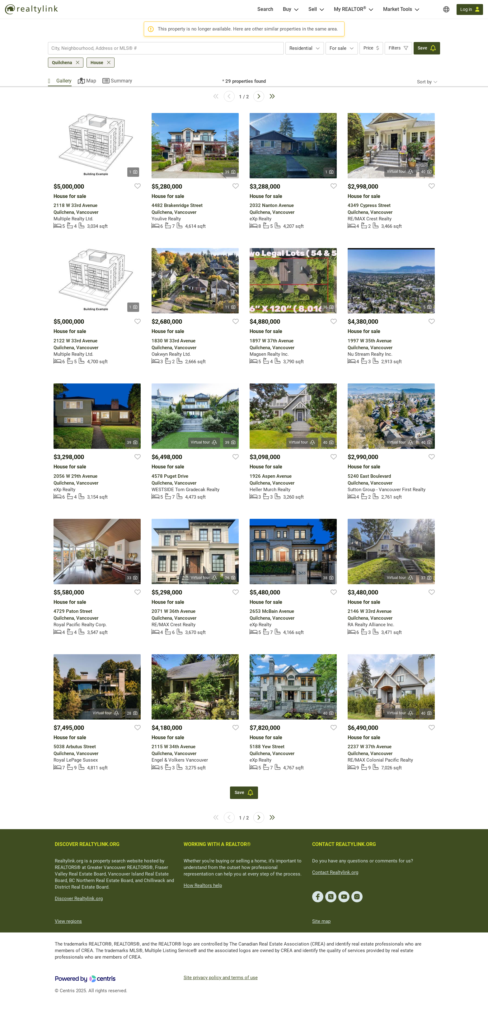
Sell (312, 9)
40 (426, 172)
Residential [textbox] (300, 48)
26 (230, 578)
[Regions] (446, 9)
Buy (287, 9)
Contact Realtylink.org (335, 872)
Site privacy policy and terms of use (221, 977)
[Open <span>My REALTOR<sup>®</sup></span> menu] (370, 9)
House (97, 62)
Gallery (64, 81)
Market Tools (397, 9)
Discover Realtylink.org (79, 898)
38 (328, 578)
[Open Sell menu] (321, 9)
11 (230, 307)
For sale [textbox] (338, 48)
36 (328, 307)
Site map (321, 921)
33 (132, 578)
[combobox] (166, 48)
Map (91, 81)
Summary (121, 81)
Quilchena (62, 62)
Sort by (424, 82)
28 (132, 713)
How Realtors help (203, 885)
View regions (68, 921)
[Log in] (470, 9)
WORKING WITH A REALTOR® (217, 844)
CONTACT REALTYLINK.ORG (344, 844)
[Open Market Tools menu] (417, 9)
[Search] (265, 9)
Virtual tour (400, 172)
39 (230, 172)
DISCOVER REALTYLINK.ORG (87, 844)
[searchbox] (162, 48)
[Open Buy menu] (296, 9)
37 (426, 578)
